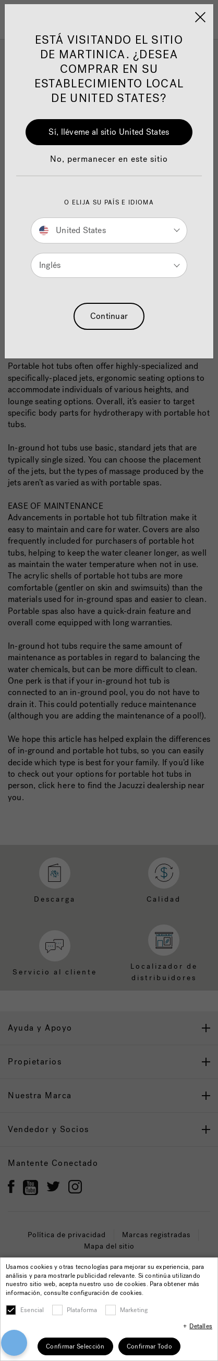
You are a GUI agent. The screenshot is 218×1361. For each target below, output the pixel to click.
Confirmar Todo (149, 1346)
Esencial (32, 1310)
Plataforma (82, 1310)
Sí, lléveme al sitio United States (109, 131)
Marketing (134, 1310)
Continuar (109, 316)
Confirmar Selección (75, 1346)
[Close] (200, 17)
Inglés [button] (49, 265)
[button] (109, 164)
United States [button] (72, 230)
